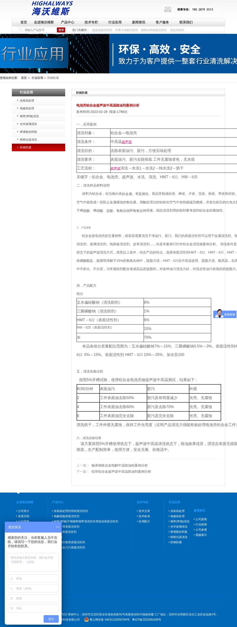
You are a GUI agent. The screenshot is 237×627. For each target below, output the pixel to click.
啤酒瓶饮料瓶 (28, 131)
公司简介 (23, 511)
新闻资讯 (138, 22)
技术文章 (144, 511)
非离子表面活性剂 (126, 30)
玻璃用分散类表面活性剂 (69, 542)
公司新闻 (201, 519)
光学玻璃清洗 (28, 124)
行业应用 (115, 22)
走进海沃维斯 (44, 22)
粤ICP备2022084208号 (146, 619)
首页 (23, 22)
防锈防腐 (25, 147)
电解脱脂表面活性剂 (66, 516)
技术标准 (144, 516)
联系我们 (186, 22)
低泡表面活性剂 (102, 30)
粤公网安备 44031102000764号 (110, 619)
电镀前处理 (27, 108)
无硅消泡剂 (177, 30)
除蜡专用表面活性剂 (66, 526)
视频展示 (201, 535)
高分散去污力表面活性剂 (69, 547)
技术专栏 (91, 22)
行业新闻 (201, 524)
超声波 (127, 142)
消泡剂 (58, 537)
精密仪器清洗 (28, 139)
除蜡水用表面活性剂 (154, 30)
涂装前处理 (27, 100)
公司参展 (201, 529)
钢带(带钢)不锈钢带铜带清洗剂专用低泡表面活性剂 (86, 521)
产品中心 (67, 22)
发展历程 (23, 516)
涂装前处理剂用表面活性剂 (71, 511)
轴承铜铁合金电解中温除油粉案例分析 (112, 465)
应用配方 (144, 521)
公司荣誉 (23, 521)
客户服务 (162, 22)
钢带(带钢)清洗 (29, 116)
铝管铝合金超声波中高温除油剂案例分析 (113, 471)
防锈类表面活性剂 (65, 532)
